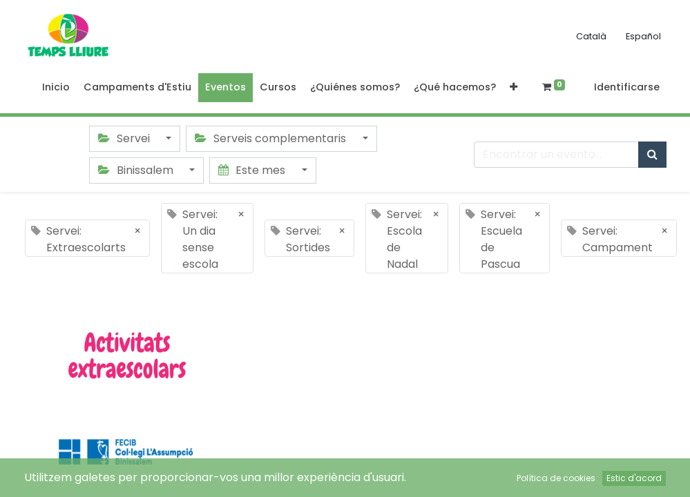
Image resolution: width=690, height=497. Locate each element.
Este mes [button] (253, 170)
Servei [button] (125, 138)
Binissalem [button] (137, 170)
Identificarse (627, 87)
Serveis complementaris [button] (272, 138)
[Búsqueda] (652, 155)
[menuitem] (56, 87)
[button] (513, 87)
